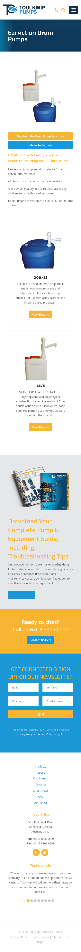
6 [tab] (45, 900)
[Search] (63, 10)
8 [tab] (52, 900)
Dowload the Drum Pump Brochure (40, 136)
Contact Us (40, 802)
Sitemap (57, 937)
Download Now (21, 595)
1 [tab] (28, 900)
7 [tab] (49, 900)
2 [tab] (31, 900)
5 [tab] (42, 900)
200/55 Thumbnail (40, 250)
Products (40, 766)
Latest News (40, 790)
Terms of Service (47, 734)
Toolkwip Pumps (52, 932)
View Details (40, 314)
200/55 (40, 277)
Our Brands (40, 778)
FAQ (40, 796)
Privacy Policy (24, 734)
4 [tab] (38, 900)
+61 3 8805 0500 (48, 629)
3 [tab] (35, 900)
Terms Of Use (20, 937)
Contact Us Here (40, 640)
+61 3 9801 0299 (43, 843)
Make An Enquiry (40, 145)
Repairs (40, 772)
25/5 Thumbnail (40, 358)
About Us (40, 784)
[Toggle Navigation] (73, 10)
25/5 (40, 385)
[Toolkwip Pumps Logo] (24, 9)
